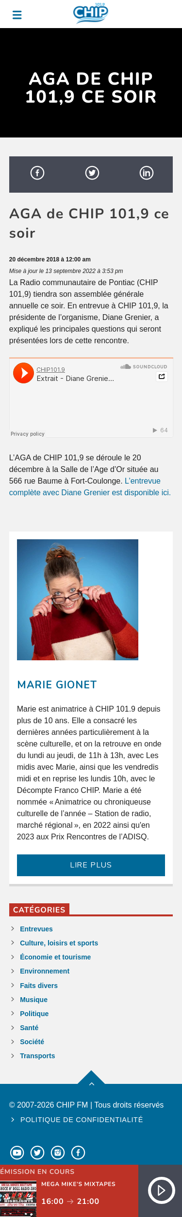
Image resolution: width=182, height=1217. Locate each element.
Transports (37, 1056)
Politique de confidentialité (81, 1120)
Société (32, 1042)
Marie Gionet (57, 685)
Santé (29, 1028)
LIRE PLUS (91, 865)
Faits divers (39, 985)
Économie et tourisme (55, 957)
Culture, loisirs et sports (59, 943)
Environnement (44, 971)
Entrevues (36, 929)
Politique (34, 1014)
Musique (34, 1000)
